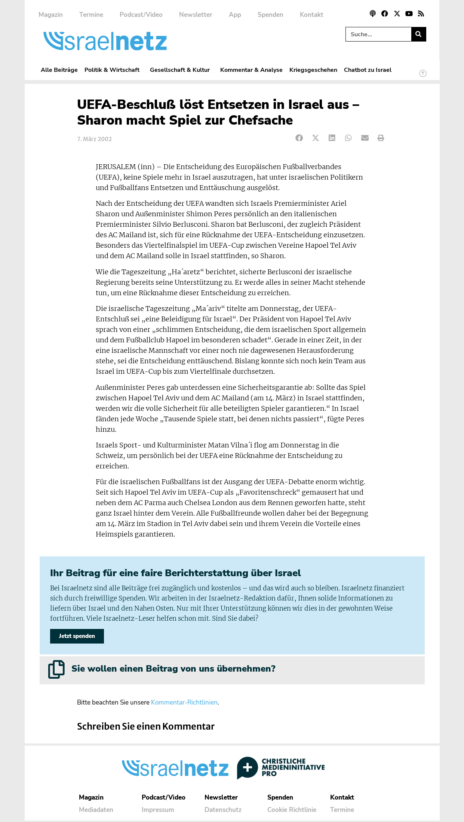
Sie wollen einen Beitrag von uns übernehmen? (173, 670)
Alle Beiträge (59, 70)
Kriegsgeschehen (313, 70)
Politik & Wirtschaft (113, 70)
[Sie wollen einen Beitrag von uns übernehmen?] (56, 670)
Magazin (51, 14)
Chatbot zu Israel (367, 70)
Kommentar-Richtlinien (184, 704)
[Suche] (418, 34)
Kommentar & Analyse (251, 70)
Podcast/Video (141, 14)
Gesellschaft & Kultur (181, 70)
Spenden (270, 14)
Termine (91, 14)
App (235, 14)
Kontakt (311, 14)
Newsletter (195, 14)
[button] (300, 138)
